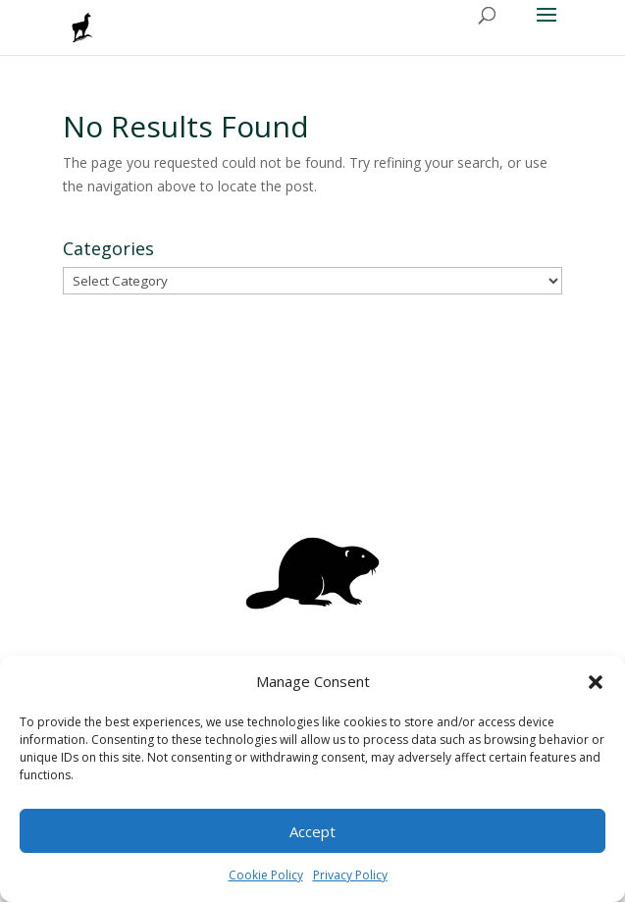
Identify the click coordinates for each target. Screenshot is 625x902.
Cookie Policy (266, 875)
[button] (595, 682)
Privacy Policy (350, 875)
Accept (312, 831)
